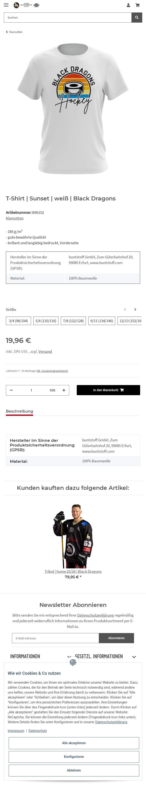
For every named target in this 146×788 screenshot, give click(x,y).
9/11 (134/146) (101, 320)
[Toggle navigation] (6, 3)
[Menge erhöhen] (64, 390)
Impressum (16, 731)
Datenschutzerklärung (95, 615)
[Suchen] (68, 17)
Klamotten (14, 218)
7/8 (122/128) (73, 320)
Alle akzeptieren (74, 743)
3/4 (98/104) (18, 320)
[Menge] (31, 390)
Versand (45, 351)
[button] (128, 5)
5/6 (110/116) (45, 320)
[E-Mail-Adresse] (55, 638)
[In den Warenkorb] (108, 390)
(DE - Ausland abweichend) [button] (52, 371)
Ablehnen (74, 770)
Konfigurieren (74, 757)
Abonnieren (116, 638)
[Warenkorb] (137, 5)
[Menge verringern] (11, 390)
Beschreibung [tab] (19, 411)
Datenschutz (38, 731)
